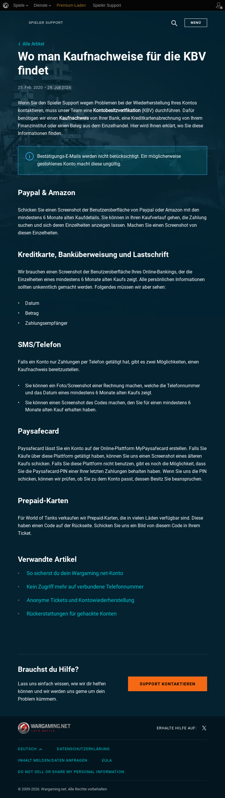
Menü (196, 23)
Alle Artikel (33, 44)
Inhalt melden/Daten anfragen (52, 760)
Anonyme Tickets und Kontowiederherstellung (80, 600)
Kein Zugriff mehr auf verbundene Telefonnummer (85, 587)
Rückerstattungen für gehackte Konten (72, 614)
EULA (107, 760)
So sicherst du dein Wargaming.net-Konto (75, 573)
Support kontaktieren (167, 684)
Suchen (174, 26)
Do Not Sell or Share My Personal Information (71, 772)
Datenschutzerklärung (83, 749)
